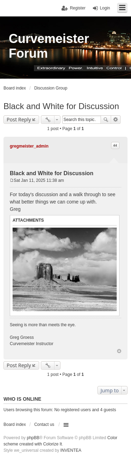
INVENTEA (70, 450)
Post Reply (19, 119)
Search (106, 119)
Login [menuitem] (105, 8)
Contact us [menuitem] (44, 424)
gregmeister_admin (29, 146)
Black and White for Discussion (61, 106)
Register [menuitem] (78, 8)
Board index (14, 424)
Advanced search (116, 119)
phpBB (33, 437)
